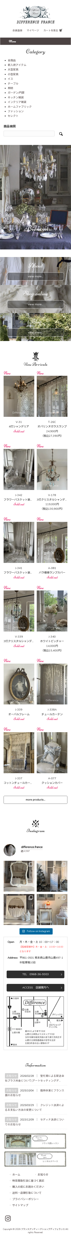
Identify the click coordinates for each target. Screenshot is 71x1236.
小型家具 (13, 74)
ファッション (16, 111)
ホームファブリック (20, 107)
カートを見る (50, 30)
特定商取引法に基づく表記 (28, 1181)
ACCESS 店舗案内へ (35, 987)
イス (10, 79)
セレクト (13, 116)
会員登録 (17, 30)
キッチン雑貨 (16, 97)
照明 (10, 88)
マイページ (33, 30)
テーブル (13, 83)
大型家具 (13, 69)
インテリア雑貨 (17, 102)
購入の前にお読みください (28, 1187)
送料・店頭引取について (26, 1193)
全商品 (12, 60)
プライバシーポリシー (25, 1199)
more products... (35, 800)
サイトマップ (20, 1205)
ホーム (16, 1175)
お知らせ (11, 1076)
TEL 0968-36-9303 (35, 974)
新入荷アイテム (17, 65)
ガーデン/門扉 (16, 93)
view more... (35, 276)
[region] (35, 197)
